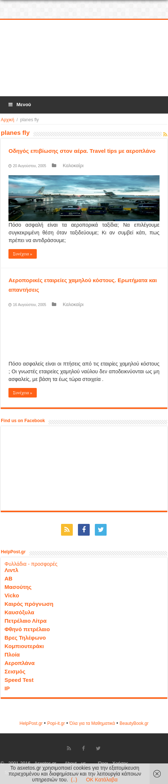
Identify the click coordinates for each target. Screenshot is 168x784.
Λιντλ (11, 570)
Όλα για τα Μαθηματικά (92, 723)
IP (7, 688)
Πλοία (12, 654)
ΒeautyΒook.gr (134, 723)
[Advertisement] (84, 58)
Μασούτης (18, 587)
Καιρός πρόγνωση (28, 604)
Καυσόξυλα (19, 612)
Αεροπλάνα (19, 663)
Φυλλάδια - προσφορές (30, 564)
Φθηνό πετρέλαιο (27, 629)
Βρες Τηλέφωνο (25, 637)
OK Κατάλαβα (102, 780)
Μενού (19, 104)
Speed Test (18, 680)
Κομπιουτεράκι (24, 646)
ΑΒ (8, 578)
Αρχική (7, 119)
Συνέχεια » (22, 253)
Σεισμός (14, 671)
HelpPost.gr (31, 723)
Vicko (11, 595)
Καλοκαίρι (73, 165)
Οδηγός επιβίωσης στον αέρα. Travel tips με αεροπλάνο (82, 151)
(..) (74, 780)
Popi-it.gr (56, 723)
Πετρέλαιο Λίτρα (25, 621)
